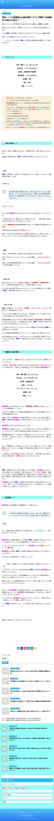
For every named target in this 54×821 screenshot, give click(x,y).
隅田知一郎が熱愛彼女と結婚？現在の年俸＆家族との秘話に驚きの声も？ (30, 768)
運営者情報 (22, 812)
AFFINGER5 (34, 818)
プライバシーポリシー (30, 812)
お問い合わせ (38, 812)
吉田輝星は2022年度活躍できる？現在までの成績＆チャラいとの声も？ (30, 681)
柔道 (9, 654)
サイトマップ (16, 812)
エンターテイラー (27, 6)
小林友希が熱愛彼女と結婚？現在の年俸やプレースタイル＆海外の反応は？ (24, 718)
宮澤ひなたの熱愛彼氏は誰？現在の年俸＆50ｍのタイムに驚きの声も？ (30, 711)
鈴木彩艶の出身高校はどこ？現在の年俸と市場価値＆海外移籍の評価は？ (31, 701)
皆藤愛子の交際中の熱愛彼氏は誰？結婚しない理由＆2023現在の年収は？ (23, 720)
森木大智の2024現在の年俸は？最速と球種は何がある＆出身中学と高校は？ (30, 748)
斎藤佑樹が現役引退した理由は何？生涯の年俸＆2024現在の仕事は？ (29, 758)
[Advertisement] (27, 634)
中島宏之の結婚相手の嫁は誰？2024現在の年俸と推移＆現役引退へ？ (29, 728)
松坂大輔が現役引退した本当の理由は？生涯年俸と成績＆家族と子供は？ (30, 738)
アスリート (5, 654)
